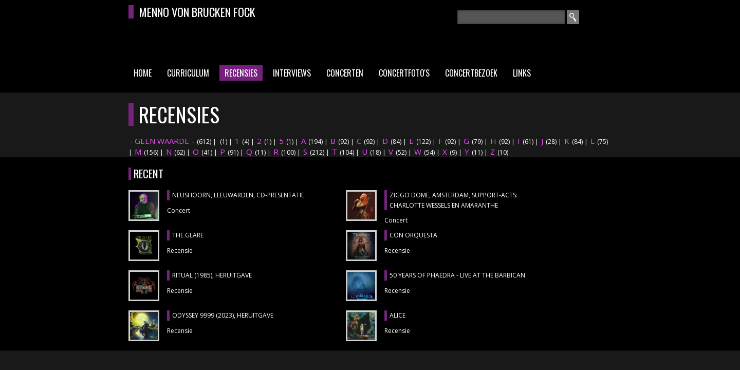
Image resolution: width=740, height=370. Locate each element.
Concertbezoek (471, 73)
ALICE (397, 315)
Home (143, 73)
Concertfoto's (404, 73)
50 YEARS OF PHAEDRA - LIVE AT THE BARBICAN (457, 275)
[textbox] (511, 17)
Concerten (344, 73)
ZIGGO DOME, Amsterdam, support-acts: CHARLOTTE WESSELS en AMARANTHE (453, 200)
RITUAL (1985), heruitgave (212, 275)
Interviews (292, 73)
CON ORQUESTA (413, 235)
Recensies (241, 73)
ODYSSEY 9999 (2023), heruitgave (222, 315)
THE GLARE (187, 235)
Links (522, 73)
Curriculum (188, 73)
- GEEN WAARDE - (162, 141)
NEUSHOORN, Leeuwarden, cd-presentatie (238, 195)
